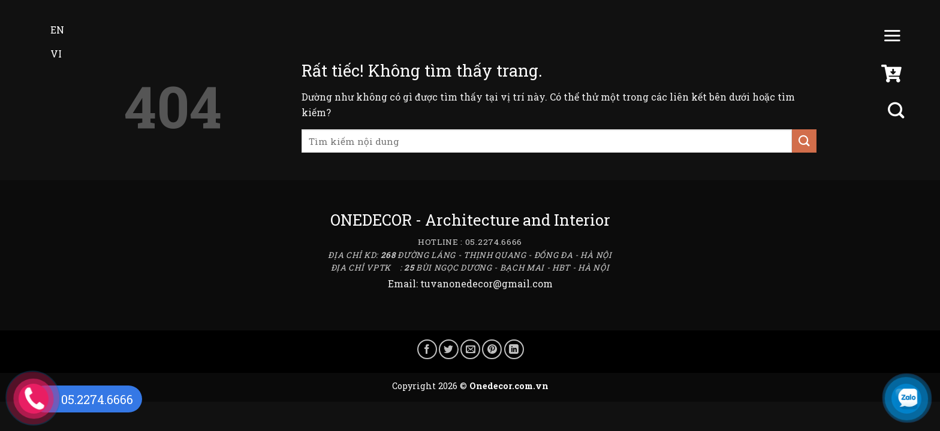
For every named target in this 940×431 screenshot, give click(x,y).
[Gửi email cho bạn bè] (470, 349)
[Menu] (892, 38)
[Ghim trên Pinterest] (492, 349)
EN (49, 29)
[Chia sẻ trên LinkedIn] (514, 349)
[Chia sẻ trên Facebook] (427, 349)
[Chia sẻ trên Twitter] (449, 349)
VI (47, 53)
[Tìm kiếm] (897, 110)
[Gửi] (804, 141)
